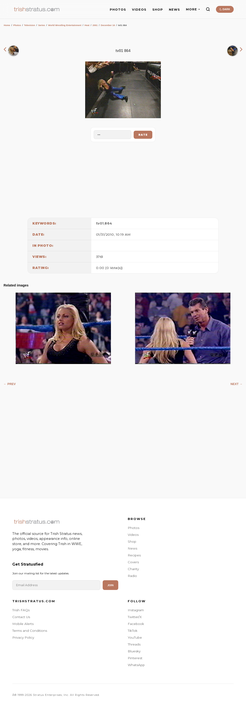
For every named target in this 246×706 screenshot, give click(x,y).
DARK (225, 9)
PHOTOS (118, 9)
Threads (134, 644)
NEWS (174, 9)
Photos (17, 25)
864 (108, 223)
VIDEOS (139, 9)
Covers (133, 562)
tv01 (100, 223)
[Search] (208, 9)
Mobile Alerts (23, 624)
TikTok (132, 630)
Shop (132, 541)
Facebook (136, 624)
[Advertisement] (123, 178)
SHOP (157, 9)
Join (110, 585)
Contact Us (21, 617)
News (132, 548)
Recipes (134, 555)
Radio (132, 576)
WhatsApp (136, 665)
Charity (133, 569)
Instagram (136, 610)
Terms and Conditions (29, 630)
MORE (193, 9)
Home (7, 25)
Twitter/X (135, 617)
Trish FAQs (21, 610)
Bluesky (134, 651)
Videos (133, 535)
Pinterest (135, 658)
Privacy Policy (23, 637)
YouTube (135, 637)
